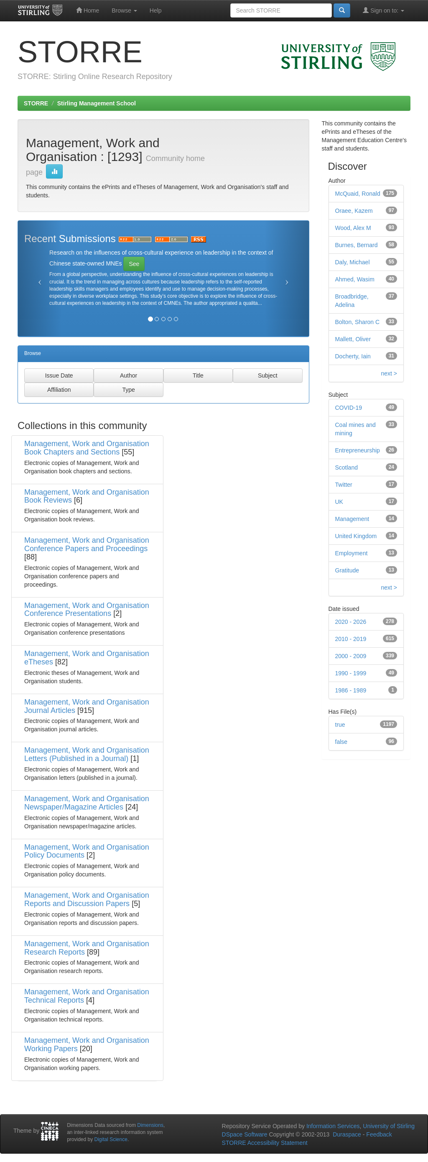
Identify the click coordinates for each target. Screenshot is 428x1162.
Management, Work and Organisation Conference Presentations (86, 609)
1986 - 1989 (351, 690)
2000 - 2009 (351, 656)
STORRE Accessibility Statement (265, 1142)
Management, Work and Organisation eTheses (86, 657)
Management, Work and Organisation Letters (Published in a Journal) (86, 754)
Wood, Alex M (353, 228)
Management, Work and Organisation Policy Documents (86, 851)
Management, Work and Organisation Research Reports (86, 948)
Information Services (333, 1126)
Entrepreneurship (357, 450)
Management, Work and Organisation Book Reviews (86, 496)
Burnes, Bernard (356, 245)
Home (87, 10)
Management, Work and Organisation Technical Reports (86, 996)
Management (352, 519)
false (341, 741)
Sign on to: (383, 10)
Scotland (346, 467)
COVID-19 (348, 407)
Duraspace (347, 1134)
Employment (351, 553)
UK (339, 501)
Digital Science (110, 1139)
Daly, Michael (352, 262)
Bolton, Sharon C (357, 322)
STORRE (36, 103)
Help (156, 10)
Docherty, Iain (353, 356)
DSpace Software (245, 1134)
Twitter (343, 484)
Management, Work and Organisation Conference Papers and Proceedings (86, 544)
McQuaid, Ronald (357, 193)
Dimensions (150, 1125)
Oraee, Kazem (354, 210)
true (340, 724)
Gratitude (347, 570)
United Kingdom (356, 536)
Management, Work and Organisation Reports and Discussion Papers (86, 899)
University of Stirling (389, 1126)
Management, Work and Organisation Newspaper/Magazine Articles (86, 802)
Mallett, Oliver (353, 339)
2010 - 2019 (351, 639)
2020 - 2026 (351, 621)
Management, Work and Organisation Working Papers (86, 1044)
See (134, 263)
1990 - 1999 (351, 673)
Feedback (379, 1134)
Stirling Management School (96, 103)
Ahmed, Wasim (354, 279)
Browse (124, 10)
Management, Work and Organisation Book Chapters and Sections (86, 447)
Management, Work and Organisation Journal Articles (86, 706)
